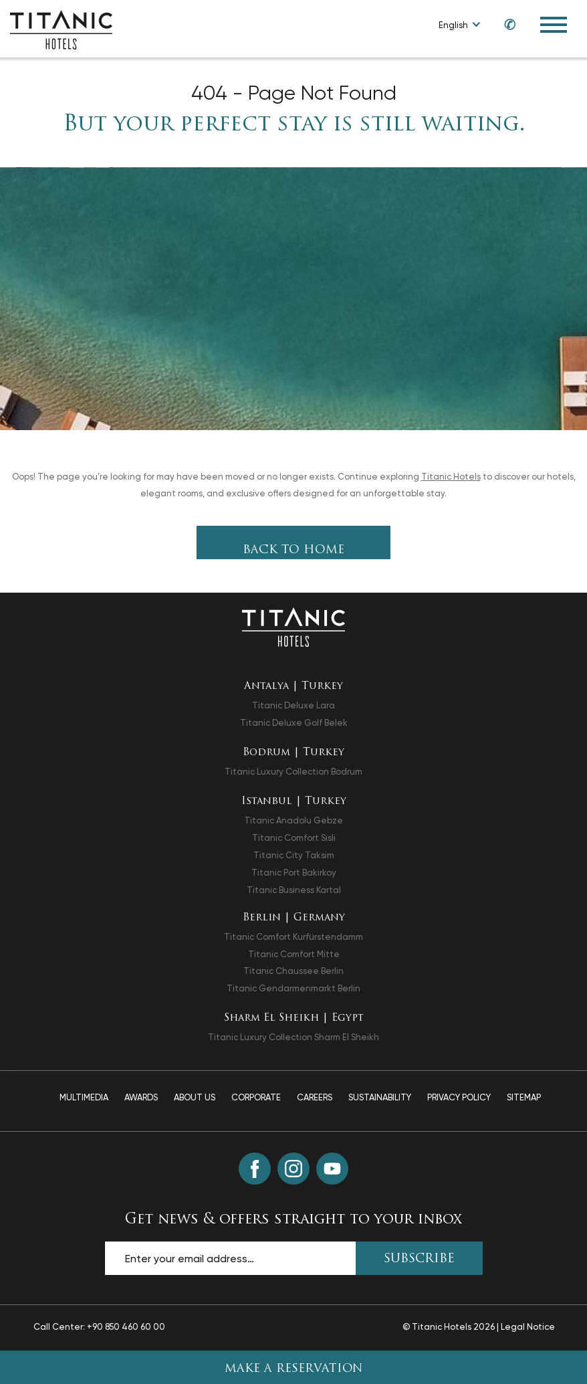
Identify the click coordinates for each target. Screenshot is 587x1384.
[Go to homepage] (61, 29)
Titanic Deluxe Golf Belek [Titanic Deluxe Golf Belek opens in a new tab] (294, 723)
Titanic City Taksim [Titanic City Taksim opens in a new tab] (293, 855)
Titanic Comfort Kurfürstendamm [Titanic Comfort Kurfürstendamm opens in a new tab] (293, 937)
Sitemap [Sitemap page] (524, 1097)
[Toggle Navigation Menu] (553, 25)
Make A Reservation (294, 1369)
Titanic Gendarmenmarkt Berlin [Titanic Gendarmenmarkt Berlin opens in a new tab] (293, 988)
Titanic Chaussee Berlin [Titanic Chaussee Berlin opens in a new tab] (293, 971)
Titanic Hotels (451, 477)
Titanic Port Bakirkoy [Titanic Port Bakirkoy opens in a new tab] (293, 873)
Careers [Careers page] (314, 1097)
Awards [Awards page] (141, 1097)
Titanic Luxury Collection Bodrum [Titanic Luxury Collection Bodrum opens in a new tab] (293, 772)
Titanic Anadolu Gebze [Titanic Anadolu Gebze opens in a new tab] (293, 820)
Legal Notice (528, 1327)
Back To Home (293, 550)
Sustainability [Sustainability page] (379, 1097)
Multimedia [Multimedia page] (84, 1097)
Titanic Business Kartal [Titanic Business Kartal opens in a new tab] (294, 890)
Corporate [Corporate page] (256, 1097)
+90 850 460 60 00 (126, 1327)
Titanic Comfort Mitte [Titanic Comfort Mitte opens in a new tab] (294, 954)
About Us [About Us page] (194, 1097)
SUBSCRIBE (419, 1259)
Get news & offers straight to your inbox (293, 1220)
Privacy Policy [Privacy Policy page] (459, 1097)
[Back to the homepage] (293, 626)
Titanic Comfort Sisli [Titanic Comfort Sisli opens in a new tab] (294, 838)
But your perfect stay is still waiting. (294, 125)
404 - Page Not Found (293, 93)
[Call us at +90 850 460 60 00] (503, 24)
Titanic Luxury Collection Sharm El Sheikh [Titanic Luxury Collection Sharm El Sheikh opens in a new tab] (293, 1037)
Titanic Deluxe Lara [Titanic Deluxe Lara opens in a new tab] (293, 705)
